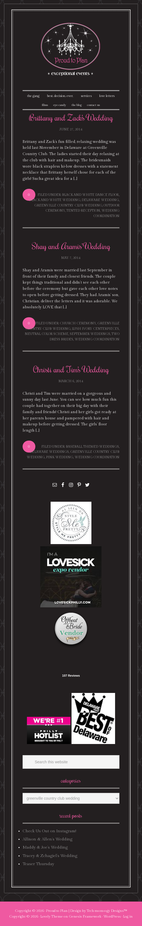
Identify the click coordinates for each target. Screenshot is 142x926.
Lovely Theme (51, 916)
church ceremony (78, 323)
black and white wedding (54, 200)
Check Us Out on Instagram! (49, 831)
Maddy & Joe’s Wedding (45, 847)
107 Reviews (71, 675)
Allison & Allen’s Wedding (47, 839)
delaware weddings (49, 452)
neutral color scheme (46, 334)
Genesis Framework (85, 916)
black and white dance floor (90, 195)
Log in (128, 916)
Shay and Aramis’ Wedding (71, 246)
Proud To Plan (70, 49)
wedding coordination (97, 339)
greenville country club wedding (68, 205)
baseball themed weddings (92, 446)
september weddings (90, 334)
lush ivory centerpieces (95, 329)
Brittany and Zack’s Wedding (71, 117)
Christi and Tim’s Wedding (71, 369)
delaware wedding (100, 200)
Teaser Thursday (38, 864)
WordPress (112, 916)
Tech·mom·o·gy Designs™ (107, 911)
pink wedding (59, 457)
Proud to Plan (57, 911)
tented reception (83, 210)
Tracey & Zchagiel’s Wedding (50, 855)
